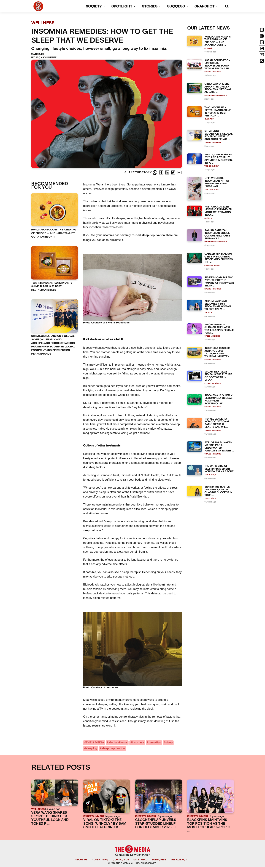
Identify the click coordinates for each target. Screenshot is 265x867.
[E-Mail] (179, 172)
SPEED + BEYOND (212, 336)
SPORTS (208, 218)
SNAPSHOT (206, 6)
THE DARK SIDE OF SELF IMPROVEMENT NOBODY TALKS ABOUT (218, 469)
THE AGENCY (179, 859)
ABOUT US (81, 859)
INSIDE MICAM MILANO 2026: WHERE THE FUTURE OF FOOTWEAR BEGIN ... (219, 281)
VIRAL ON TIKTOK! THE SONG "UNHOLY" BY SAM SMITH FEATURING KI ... (104, 823)
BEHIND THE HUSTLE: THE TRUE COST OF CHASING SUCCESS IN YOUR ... (218, 491)
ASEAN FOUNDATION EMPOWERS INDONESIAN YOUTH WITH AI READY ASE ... (218, 64)
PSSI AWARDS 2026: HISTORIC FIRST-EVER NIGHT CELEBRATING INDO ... (218, 211)
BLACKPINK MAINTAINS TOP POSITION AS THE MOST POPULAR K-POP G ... (208, 825)
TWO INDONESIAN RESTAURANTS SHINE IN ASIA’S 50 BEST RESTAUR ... (217, 111)
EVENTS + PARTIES (212, 72)
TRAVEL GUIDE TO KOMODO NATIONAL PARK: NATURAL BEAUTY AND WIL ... (216, 423)
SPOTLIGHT (124, 6)
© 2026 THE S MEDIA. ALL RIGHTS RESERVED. (132, 863)
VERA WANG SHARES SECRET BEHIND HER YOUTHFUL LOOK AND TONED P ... (50, 818)
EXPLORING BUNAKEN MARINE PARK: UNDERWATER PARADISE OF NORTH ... (219, 446)
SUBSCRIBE (159, 859)
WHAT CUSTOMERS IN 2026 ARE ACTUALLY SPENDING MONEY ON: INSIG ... (218, 158)
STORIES (152, 6)
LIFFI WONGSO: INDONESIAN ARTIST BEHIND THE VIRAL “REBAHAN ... (216, 182)
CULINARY (209, 48)
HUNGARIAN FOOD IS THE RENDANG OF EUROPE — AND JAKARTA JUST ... (217, 41)
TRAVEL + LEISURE (212, 143)
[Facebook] (161, 172)
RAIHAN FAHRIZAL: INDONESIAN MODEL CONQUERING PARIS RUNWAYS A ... (217, 234)
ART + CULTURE (211, 190)
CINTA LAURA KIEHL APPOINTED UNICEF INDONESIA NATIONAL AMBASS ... (217, 88)
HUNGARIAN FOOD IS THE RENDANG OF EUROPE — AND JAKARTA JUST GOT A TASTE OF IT (53, 233)
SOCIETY (96, 6)
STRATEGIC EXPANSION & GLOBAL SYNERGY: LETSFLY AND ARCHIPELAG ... (218, 135)
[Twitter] (174, 172)
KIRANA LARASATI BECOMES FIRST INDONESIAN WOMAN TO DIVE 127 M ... (217, 305)
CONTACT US (121, 859)
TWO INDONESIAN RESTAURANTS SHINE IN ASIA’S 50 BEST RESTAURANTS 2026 (51, 286)
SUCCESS (178, 6)
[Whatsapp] (155, 172)
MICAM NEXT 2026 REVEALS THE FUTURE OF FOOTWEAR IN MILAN (218, 376)
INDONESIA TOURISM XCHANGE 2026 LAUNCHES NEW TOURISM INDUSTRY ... (218, 352)
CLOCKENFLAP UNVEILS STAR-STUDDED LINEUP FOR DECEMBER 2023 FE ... (158, 823)
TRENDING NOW (211, 166)
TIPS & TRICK (210, 475)
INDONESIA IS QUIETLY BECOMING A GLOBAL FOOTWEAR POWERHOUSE (218, 399)
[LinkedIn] (167, 172)
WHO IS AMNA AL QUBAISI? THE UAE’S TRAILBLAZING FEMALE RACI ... (219, 328)
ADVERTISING (100, 859)
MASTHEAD (140, 859)
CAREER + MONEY (212, 266)
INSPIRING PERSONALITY (215, 96)
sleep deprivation (153, 235)
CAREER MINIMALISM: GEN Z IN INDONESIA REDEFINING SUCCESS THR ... (218, 258)
